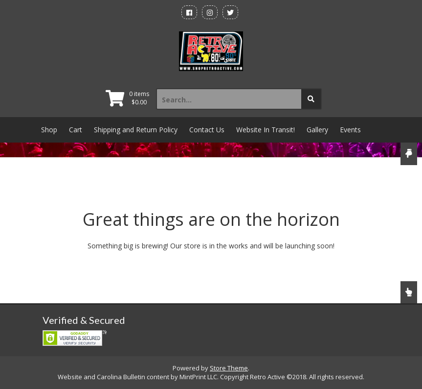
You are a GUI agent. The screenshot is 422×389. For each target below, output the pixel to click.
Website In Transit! (265, 129)
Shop (49, 129)
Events (350, 129)
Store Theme (229, 368)
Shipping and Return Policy (136, 129)
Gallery (317, 129)
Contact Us (206, 129)
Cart (75, 129)
